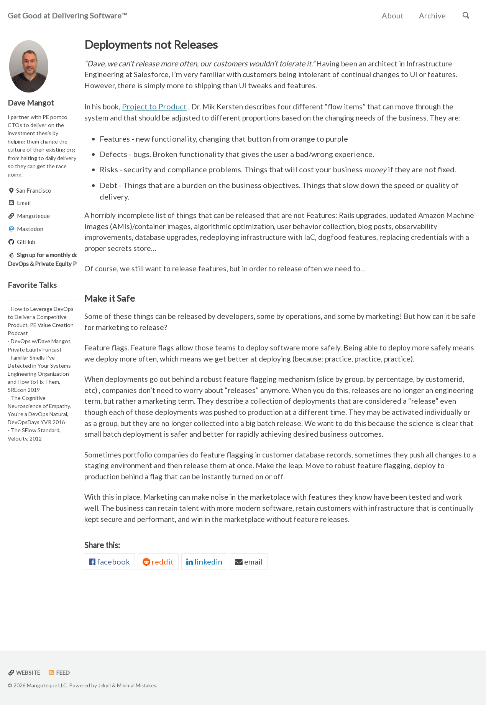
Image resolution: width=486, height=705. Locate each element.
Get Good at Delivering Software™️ (67, 15)
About (390, 15)
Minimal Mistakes (137, 685)
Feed (60, 672)
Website (24, 672)
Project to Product (157, 108)
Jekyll (104, 685)
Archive (429, 15)
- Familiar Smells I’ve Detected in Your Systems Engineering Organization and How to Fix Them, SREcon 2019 (39, 376)
